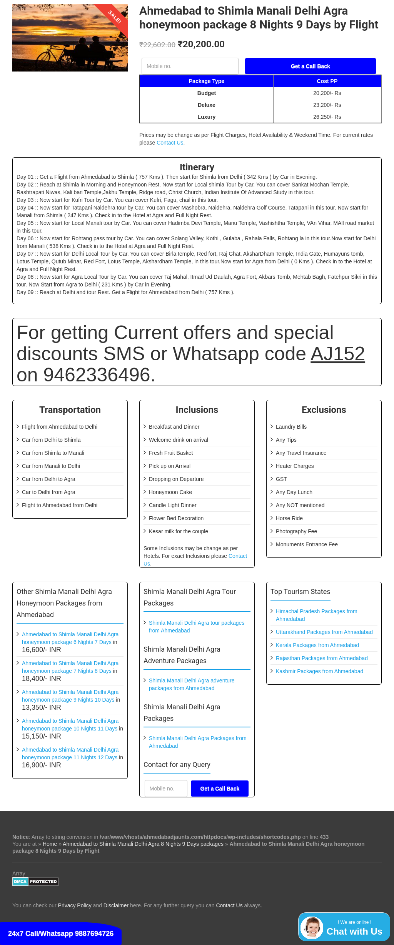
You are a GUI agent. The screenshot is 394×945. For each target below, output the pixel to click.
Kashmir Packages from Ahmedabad (319, 671)
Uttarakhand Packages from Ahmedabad (324, 632)
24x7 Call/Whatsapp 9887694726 (61, 933)
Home (50, 844)
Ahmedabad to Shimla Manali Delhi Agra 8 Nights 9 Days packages (143, 844)
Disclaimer (116, 905)
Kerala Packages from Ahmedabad (317, 645)
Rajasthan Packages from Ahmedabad (322, 658)
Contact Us (170, 143)
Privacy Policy (75, 905)
